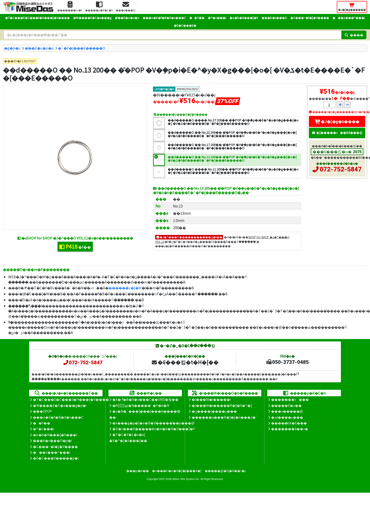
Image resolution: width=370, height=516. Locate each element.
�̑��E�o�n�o (127, 18)
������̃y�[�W (125, 287)
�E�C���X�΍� (185, 25)
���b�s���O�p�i (52, 440)
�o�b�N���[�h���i (55, 434)
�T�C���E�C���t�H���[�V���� (37, 18)
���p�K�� (137, 470)
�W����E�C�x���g (92, 18)
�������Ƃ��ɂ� (289, 428)
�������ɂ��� (290, 399)
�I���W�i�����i (211, 399)
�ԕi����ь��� (287, 417)
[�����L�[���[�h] (172, 35)
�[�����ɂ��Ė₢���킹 (337, 132)
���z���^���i (348, 18)
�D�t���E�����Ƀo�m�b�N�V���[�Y (153, 428)
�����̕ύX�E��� (289, 423)
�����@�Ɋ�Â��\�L (225, 470)
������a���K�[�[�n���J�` (225, 417)
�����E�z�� (286, 405)
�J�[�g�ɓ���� (337, 121)
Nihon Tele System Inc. (186, 479)
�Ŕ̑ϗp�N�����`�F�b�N (140, 405)
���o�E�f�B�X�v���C (164, 18)
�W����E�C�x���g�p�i (60, 405)
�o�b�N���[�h (244, 18)
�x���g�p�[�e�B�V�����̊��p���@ (153, 423)
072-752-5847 (341, 169)
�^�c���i (217, 18)
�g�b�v (12, 47)
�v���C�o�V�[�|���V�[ (177, 470)
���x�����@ (287, 411)
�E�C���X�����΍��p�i (56, 458)
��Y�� (196, 18)
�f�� (75, 246)
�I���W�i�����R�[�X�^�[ (222, 405)
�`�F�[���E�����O (81, 47)
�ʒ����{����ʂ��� (214, 411)
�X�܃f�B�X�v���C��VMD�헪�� (145, 399)
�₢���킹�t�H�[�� (184, 362)
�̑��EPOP (42, 411)
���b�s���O (274, 18)
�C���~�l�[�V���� (309, 18)
